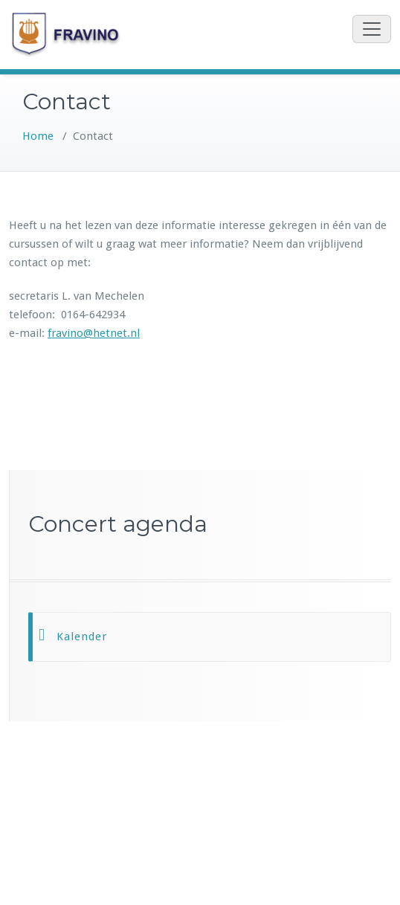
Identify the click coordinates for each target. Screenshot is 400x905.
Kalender (82, 636)
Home (38, 136)
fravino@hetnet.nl (94, 333)
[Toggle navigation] (371, 29)
